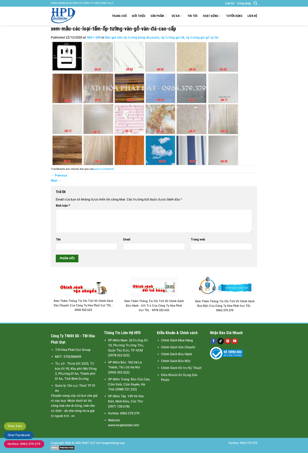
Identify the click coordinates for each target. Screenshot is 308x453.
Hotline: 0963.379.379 (24, 444)
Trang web (198, 239)
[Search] (255, 3)
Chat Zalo (15, 426)
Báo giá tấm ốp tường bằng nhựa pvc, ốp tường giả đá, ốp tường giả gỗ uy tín (161, 37)
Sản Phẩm (158, 16)
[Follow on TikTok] (220, 341)
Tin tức (192, 16)
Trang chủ (119, 16)
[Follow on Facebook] (213, 341)
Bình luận (63, 205)
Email (126, 239)
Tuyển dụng (234, 16)
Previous (59, 175)
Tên (58, 239)
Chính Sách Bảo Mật (176, 361)
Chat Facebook (19, 435)
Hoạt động (212, 16)
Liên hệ (229, 3)
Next (56, 180)
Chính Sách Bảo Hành (176, 354)
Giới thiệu (139, 16)
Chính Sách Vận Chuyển (178, 347)
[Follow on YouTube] (235, 341)
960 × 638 (94, 37)
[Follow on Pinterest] (228, 341)
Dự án (177, 16)
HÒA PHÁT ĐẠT (85, 443)
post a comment (104, 168)
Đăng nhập (244, 3)
